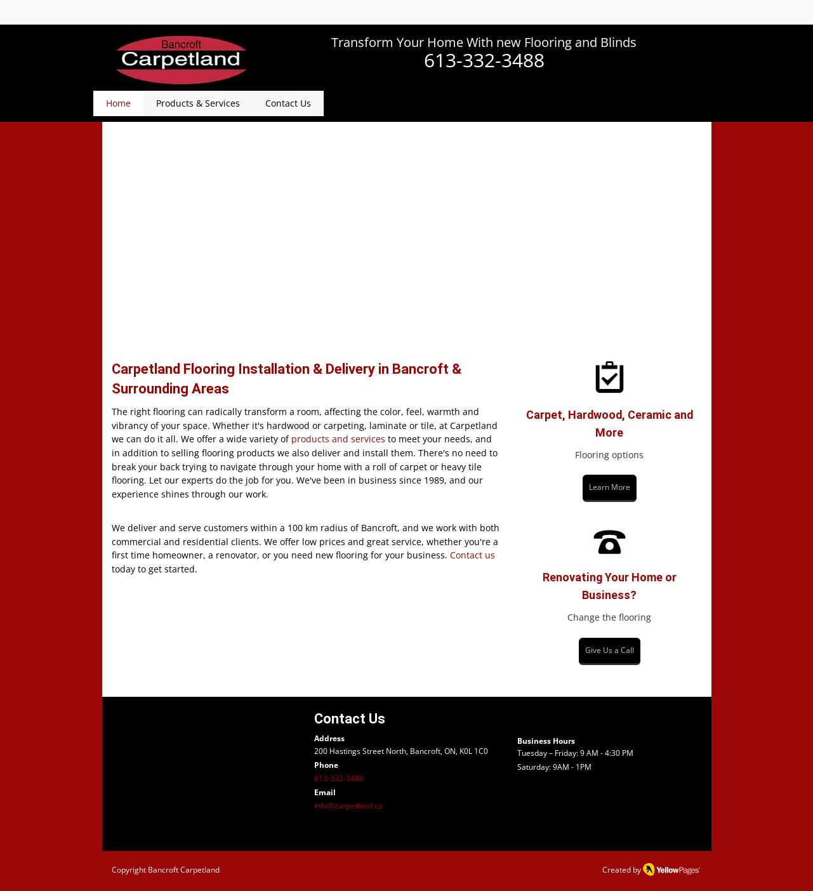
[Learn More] (610, 488)
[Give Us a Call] (609, 651)
